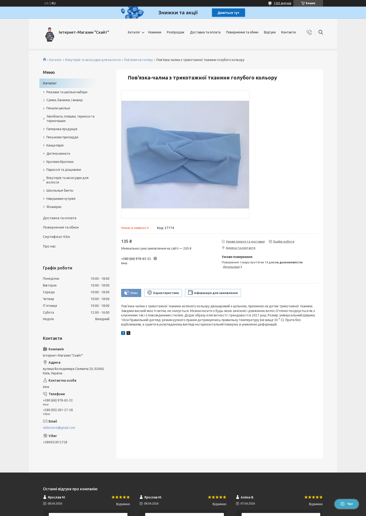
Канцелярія (54, 145)
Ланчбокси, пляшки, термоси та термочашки (70, 119)
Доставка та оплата (205, 32)
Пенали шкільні (58, 108)
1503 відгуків (282, 3)
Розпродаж (175, 32)
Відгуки (270, 32)
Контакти (288, 32)
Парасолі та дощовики (63, 170)
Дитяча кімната (58, 153)
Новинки (154, 32)
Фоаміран (53, 207)
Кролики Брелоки (60, 162)
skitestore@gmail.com (59, 428)
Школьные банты (59, 190)
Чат (346, 504)
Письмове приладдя (62, 137)
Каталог (134, 32)
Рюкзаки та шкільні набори (66, 92)
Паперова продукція (61, 129)
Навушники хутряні (60, 199)
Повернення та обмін (242, 32)
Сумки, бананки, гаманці (64, 100)
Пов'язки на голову (138, 60)
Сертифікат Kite (56, 237)
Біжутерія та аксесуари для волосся (93, 60)
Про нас (49, 246)
